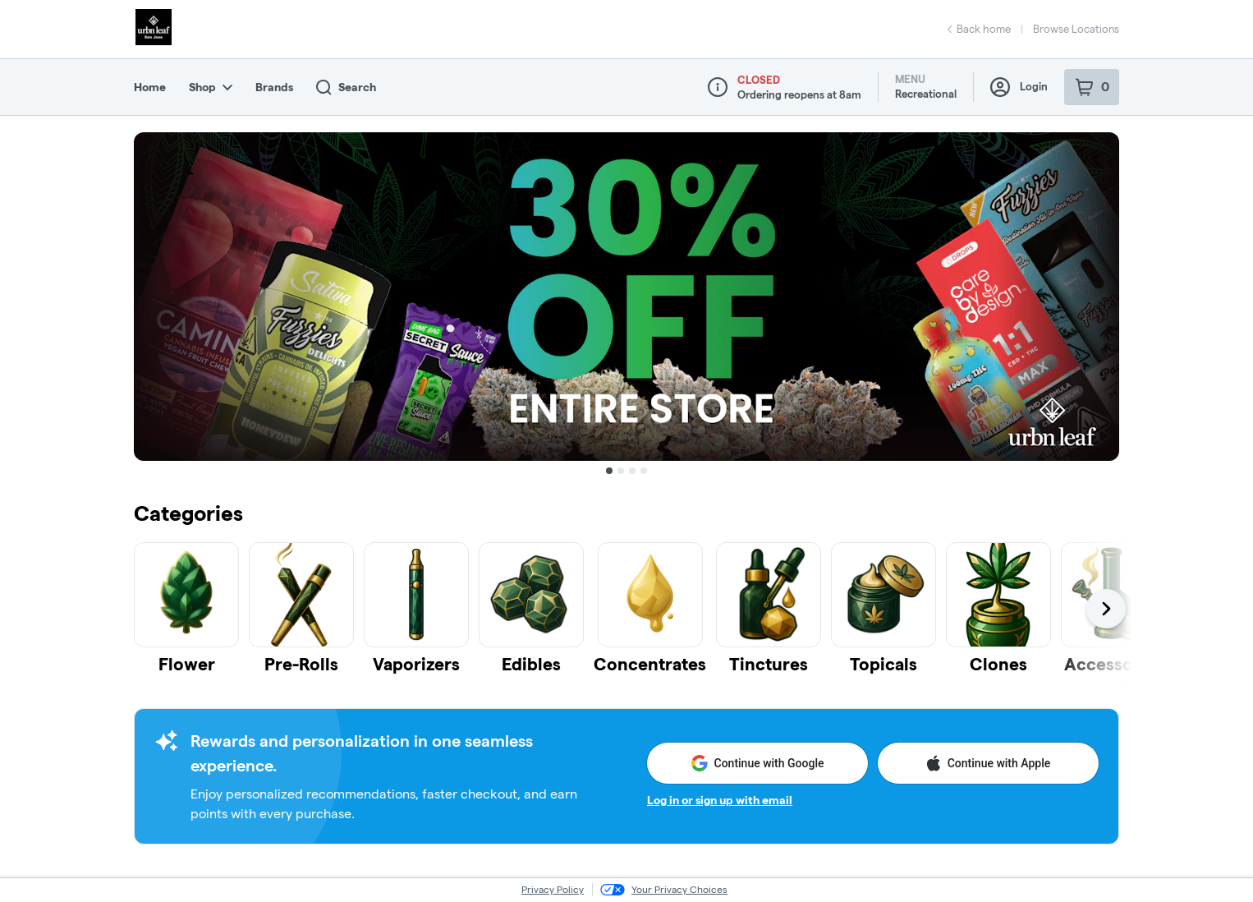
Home (150, 87)
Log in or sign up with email (719, 800)
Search (346, 87)
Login (1019, 87)
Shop (210, 87)
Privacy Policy (552, 889)
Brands (274, 87)
